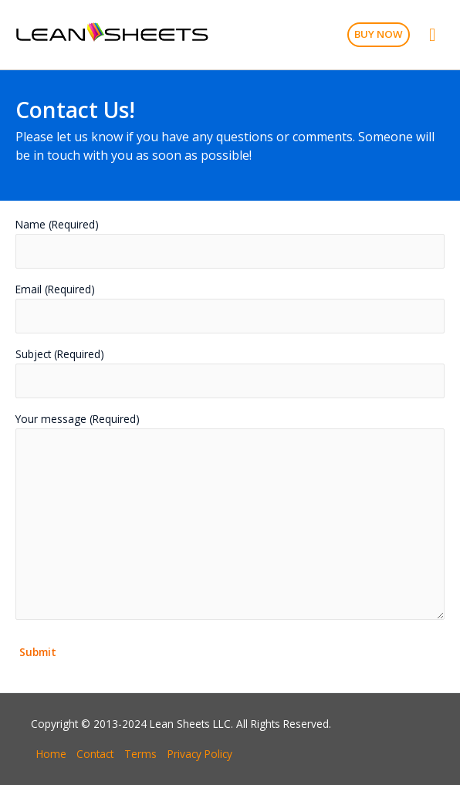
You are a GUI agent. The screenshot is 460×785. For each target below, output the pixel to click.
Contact (94, 753)
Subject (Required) (230, 372)
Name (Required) (230, 243)
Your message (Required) (230, 517)
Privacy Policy (199, 753)
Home (51, 753)
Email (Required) (230, 307)
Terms (140, 753)
